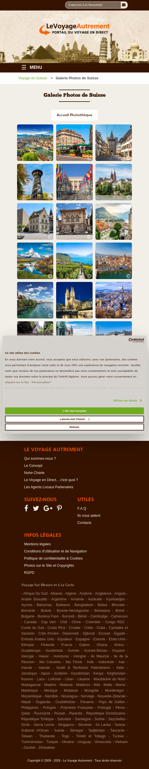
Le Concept (33, 466)
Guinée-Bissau (95, 651)
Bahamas (44, 605)
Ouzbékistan (65, 702)
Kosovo (27, 679)
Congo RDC (115, 622)
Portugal (104, 708)
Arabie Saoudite (34, 599)
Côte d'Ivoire (48, 633)
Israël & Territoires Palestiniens (83, 668)
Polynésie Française (76, 708)
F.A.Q (81, 508)
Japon (45, 673)
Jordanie (61, 673)
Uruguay (84, 742)
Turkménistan (32, 742)
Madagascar (31, 685)
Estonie (99, 639)
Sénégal (76, 730)
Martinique (29, 691)
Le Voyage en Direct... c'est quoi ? (51, 480)
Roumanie (42, 713)
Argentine (59, 599)
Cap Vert (48, 622)
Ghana (102, 645)
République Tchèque (37, 719)
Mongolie (91, 691)
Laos (40, 679)
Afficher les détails (125, 400)
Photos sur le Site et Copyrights (49, 566)
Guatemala (54, 651)
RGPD (29, 573)
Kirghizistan (116, 673)
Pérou (120, 708)
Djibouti (89, 633)
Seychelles (116, 719)
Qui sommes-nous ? (40, 459)
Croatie (74, 628)
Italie (120, 668)
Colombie (93, 622)
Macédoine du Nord (109, 679)
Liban (69, 679)
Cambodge (99, 616)
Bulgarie (27, 616)
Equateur (65, 639)
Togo (65, 736)
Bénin (82, 616)
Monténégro (114, 691)
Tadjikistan (96, 730)
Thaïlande (47, 736)
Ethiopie (27, 645)
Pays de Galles (112, 702)
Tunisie (118, 736)
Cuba (101, 628)
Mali (96, 685)
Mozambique (31, 696)
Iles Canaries (50, 662)
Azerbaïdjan (115, 599)
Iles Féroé (74, 662)
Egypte (119, 633)
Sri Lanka (103, 725)
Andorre (85, 594)
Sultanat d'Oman (35, 730)
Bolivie (46, 611)
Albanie (56, 594)
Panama (87, 702)
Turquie (52, 742)
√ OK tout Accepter (74, 410)
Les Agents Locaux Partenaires (49, 487)
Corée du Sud (32, 628)
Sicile (25, 725)
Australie (95, 599)
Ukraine (68, 742)
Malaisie (66, 685)
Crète (88, 628)
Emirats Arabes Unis (37, 639)
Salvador (64, 719)
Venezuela (103, 742)
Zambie (29, 748)
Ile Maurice (100, 656)
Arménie (77, 599)
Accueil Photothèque (74, 115)
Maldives (83, 685)
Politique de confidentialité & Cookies (53, 558)
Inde (90, 662)
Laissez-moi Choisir (74, 419)
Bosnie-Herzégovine (73, 611)
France (66, 645)
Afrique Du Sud (35, 594)
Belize (102, 605)
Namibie (51, 696)
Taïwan (27, 736)
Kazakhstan (80, 673)
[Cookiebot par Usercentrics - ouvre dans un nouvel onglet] (119, 340)
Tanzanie (117, 730)
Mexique (51, 691)
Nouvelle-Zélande (112, 696)
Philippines (29, 708)
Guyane (118, 651)
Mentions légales (37, 544)
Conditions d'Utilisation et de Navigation (55, 551)
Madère (50, 685)
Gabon (84, 645)
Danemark (70, 633)
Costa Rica (56, 628)
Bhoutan (118, 605)
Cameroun (119, 616)
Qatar (25, 713)
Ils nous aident (89, 516)
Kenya (98, 673)
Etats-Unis (117, 639)
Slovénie (85, 725)
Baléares (63, 605)
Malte (107, 685)
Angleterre (103, 594)
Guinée (73, 651)
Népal (26, 702)
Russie (59, 713)
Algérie (70, 594)
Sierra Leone (44, 725)
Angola (120, 594)
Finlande (47, 645)
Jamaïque (29, 673)
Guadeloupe (31, 651)
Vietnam (121, 742)
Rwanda (75, 713)
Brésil (120, 611)
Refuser (74, 427)
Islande (44, 668)
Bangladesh (84, 605)
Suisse (120, 725)
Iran (122, 662)
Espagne (83, 639)
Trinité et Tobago (91, 736)
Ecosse (104, 633)
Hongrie (80, 656)
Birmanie (28, 611)
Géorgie (27, 656)
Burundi (68, 616)
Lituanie (83, 679)
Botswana (102, 611)
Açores (26, 605)
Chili (63, 622)
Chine (76, 622)
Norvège (87, 696)
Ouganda (43, 702)
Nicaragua (69, 696)
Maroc (121, 685)
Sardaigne (83, 719)
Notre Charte (34, 473)
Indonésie (106, 662)
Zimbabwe (46, 748)
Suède (59, 730)
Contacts (84, 523)
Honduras (61, 656)
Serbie (100, 719)
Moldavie (71, 691)
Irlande (26, 668)
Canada (30, 622)
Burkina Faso (48, 616)
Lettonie (54, 679)
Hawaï (44, 656)
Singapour (66, 725)
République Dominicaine (105, 713)
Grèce (119, 645)
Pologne (49, 708)
